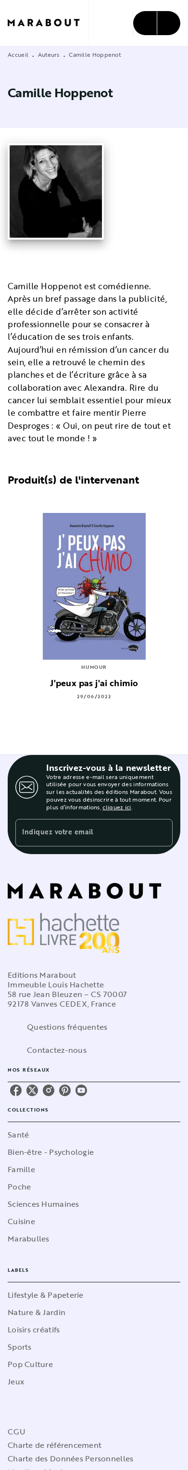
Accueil (18, 54)
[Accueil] (48, 23)
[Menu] (156, 23)
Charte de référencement (54, 1445)
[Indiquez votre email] (82, 832)
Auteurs (49, 54)
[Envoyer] (161, 832)
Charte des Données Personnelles (70, 1458)
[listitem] (16, 1090)
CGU (16, 1431)
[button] (94, 1134)
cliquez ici (116, 807)
